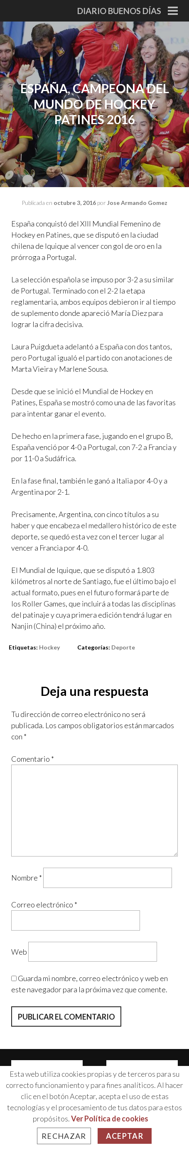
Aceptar (124, 1135)
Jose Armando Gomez (137, 202)
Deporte (123, 647)
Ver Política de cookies (109, 1118)
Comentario (32, 758)
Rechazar (64, 1135)
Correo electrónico (44, 904)
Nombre (26, 877)
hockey (49, 647)
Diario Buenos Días (119, 11)
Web (19, 951)
